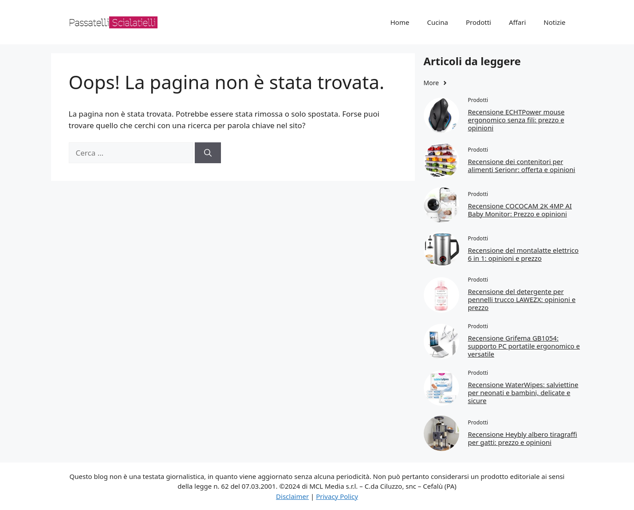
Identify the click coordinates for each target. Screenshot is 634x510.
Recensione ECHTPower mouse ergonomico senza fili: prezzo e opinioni (516, 119)
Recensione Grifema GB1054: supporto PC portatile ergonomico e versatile (524, 345)
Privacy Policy (337, 496)
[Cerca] (208, 153)
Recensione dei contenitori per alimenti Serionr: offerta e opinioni (521, 165)
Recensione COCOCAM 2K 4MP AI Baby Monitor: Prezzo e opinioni (520, 209)
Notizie (554, 22)
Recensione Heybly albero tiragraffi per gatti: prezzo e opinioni (522, 438)
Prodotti (478, 22)
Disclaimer (292, 496)
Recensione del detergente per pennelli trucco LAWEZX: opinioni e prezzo (522, 299)
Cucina (437, 22)
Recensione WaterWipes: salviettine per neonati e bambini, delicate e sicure (523, 392)
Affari (517, 22)
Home (400, 22)
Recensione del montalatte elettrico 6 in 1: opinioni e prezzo (523, 254)
